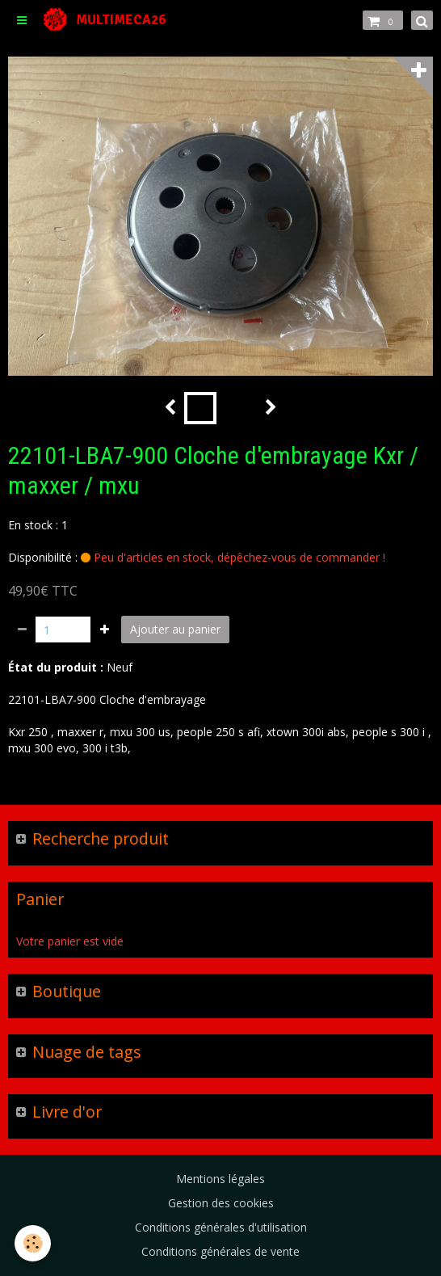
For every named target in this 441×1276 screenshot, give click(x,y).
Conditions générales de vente (220, 1251)
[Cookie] (33, 1243)
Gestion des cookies (221, 1203)
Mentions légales (220, 1178)
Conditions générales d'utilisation (221, 1227)
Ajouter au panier (175, 629)
